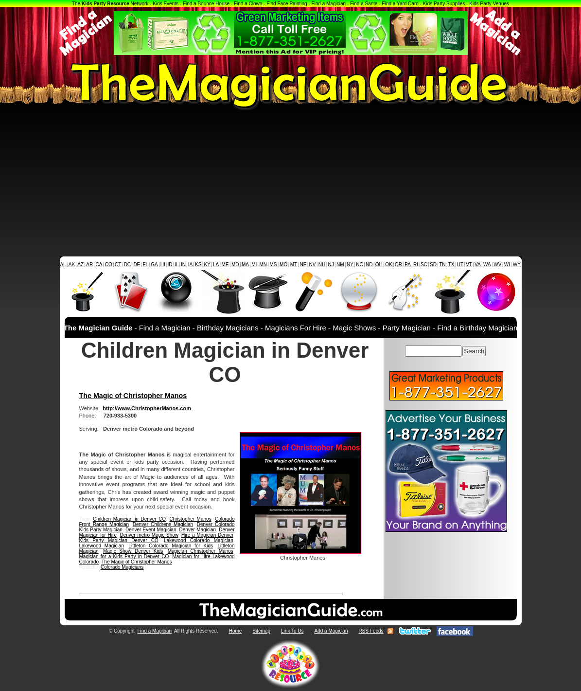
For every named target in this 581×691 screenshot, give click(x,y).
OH (379, 264)
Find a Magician (328, 3)
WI (507, 264)
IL (176, 264)
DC (127, 264)
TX (451, 264)
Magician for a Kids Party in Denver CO (124, 556)
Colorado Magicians (122, 567)
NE (302, 264)
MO (283, 264)
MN (263, 264)
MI (254, 264)
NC (359, 264)
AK (72, 264)
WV (497, 264)
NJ (331, 264)
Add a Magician (331, 631)
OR (398, 264)
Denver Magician (197, 529)
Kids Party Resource (105, 3)
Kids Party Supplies (444, 3)
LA (216, 264)
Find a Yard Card (400, 3)
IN (183, 264)
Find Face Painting (286, 3)
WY (517, 264)
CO (108, 264)
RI (415, 264)
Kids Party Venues (489, 3)
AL (63, 264)
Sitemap (261, 631)
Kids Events (165, 3)
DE (136, 264)
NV (312, 264)
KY (207, 264)
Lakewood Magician (101, 545)
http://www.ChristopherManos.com (147, 408)
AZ (80, 264)
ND (369, 264)
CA (98, 264)
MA (245, 264)
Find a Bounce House (206, 3)
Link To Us (292, 631)
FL (145, 264)
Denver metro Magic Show (149, 535)
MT (293, 264)
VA (478, 264)
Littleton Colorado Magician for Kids (170, 545)
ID (169, 264)
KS (198, 264)
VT (469, 264)
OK (388, 264)
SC (424, 264)
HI (162, 264)
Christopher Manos (190, 519)
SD (433, 264)
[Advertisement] (290, 183)
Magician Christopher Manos (200, 551)
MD (235, 264)
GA (154, 264)
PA (408, 264)
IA (190, 264)
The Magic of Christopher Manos (133, 396)
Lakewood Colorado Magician (198, 540)
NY (350, 264)
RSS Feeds (370, 631)
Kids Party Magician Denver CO (118, 540)
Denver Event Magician (150, 529)
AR (89, 264)
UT (460, 264)
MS (273, 264)
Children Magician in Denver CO (129, 519)
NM (340, 264)
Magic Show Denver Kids (133, 551)
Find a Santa (364, 3)
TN (442, 264)
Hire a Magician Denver (207, 535)
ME (225, 264)
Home (235, 631)
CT (118, 264)
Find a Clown (248, 3)
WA (487, 264)
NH (321, 264)
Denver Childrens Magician (163, 524)
